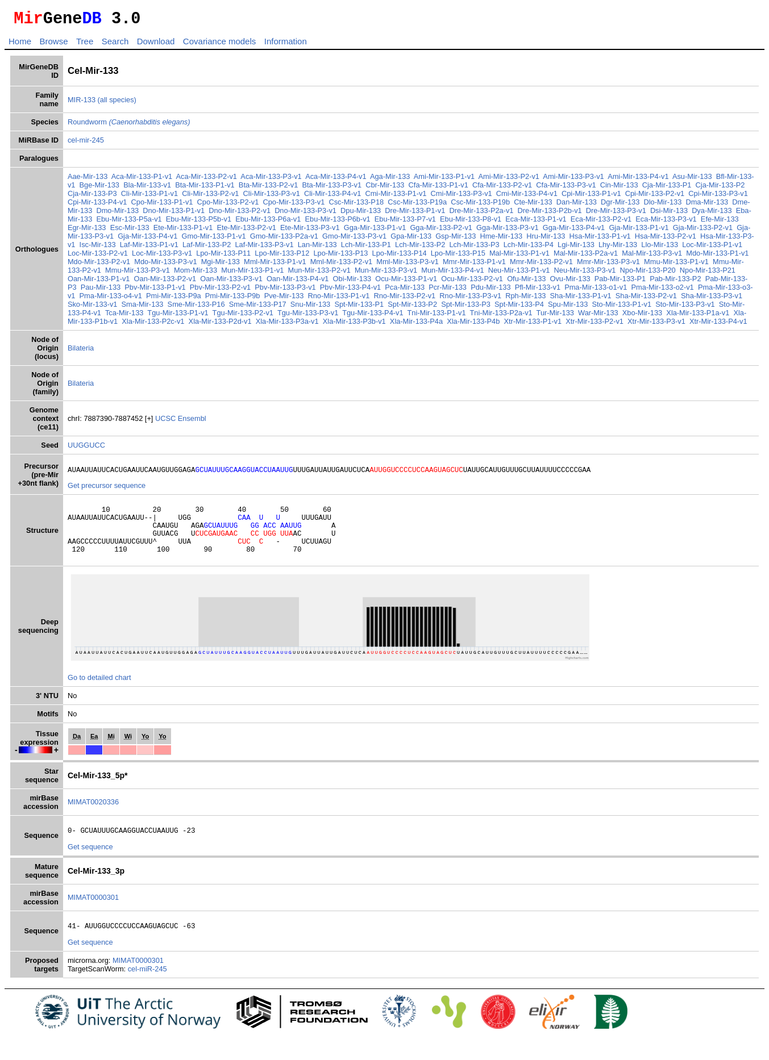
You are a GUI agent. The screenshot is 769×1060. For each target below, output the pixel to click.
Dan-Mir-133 (576, 205)
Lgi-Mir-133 (576, 248)
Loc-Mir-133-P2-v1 (98, 256)
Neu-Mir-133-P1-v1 (519, 273)
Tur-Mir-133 (555, 316)
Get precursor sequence (107, 490)
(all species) (117, 103)
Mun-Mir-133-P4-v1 (452, 273)
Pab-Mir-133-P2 (675, 282)
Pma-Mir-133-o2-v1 (662, 290)
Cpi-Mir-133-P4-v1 (97, 205)
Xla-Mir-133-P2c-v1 (153, 324)
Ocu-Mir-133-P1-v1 (406, 282)
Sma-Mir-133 (143, 307)
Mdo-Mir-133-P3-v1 (165, 265)
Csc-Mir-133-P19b (480, 205)
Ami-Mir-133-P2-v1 (509, 180)
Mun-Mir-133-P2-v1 (319, 273)
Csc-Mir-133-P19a (417, 205)
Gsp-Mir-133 (455, 239)
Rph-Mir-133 (525, 299)
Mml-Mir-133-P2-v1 (341, 265)
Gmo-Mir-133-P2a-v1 (284, 239)
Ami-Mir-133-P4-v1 (638, 180)
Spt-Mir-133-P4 (519, 307)
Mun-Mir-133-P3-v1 (386, 273)
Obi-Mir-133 (352, 282)
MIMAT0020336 (93, 817)
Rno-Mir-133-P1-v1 (338, 299)
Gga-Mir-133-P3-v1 (507, 231)
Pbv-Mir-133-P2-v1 (220, 290)
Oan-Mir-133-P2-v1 (165, 282)
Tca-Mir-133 (124, 316)
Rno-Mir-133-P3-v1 (470, 299)
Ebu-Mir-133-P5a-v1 (128, 222)
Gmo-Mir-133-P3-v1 (354, 239)
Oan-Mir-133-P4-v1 (298, 282)
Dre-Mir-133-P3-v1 (616, 214)
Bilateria (81, 351)
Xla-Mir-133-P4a (416, 324)
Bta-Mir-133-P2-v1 (268, 188)
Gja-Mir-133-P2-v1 (703, 231)
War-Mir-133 (598, 316)
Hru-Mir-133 (545, 239)
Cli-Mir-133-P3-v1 (271, 197)
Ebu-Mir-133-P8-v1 (470, 222)
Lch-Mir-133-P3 (474, 248)
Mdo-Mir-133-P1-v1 (717, 256)
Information (285, 44)
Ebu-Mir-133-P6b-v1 (337, 222)
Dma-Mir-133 (706, 205)
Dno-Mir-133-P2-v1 (240, 214)
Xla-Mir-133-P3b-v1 (354, 324)
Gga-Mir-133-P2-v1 (441, 231)
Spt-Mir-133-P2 (412, 307)
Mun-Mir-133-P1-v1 (252, 273)
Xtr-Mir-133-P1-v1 (533, 324)
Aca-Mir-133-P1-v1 (141, 180)
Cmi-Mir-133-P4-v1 (527, 197)
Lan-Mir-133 (317, 248)
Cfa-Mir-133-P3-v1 (566, 188)
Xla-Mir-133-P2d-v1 (220, 324)
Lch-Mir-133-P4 (529, 248)
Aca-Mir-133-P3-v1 (270, 180)
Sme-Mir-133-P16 (196, 307)
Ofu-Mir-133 (526, 282)
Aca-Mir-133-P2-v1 (206, 180)
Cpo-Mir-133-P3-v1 (294, 205)
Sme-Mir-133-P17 (257, 307)
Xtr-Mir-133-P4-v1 (718, 324)
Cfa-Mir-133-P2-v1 (502, 188)
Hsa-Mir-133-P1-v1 (600, 239)
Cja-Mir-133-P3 (92, 197)
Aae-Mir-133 (87, 180)
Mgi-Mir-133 (220, 265)
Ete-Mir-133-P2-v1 (246, 231)
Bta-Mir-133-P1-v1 (205, 188)
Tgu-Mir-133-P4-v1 (372, 316)
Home (20, 44)
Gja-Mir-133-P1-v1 (638, 231)
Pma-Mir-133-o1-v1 (595, 290)
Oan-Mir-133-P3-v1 (231, 282)
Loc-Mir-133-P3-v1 (162, 256)
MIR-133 (81, 103)
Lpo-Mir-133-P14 (399, 256)
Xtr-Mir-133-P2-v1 (594, 324)
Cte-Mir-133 (533, 205)
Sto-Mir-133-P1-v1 (621, 307)
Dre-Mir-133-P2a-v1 (481, 214)
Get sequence (90, 863)
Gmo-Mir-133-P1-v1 (214, 239)
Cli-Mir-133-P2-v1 (210, 197)
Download (156, 44)
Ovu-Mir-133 (570, 282)
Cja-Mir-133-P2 (720, 188)
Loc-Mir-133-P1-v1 (712, 248)
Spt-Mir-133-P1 (359, 307)
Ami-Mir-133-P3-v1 (573, 180)
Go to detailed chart (99, 692)
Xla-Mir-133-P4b (473, 324)
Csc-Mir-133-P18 (356, 205)
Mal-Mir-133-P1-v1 (519, 256)
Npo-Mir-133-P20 (648, 273)
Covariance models (219, 44)
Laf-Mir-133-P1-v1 (149, 248)
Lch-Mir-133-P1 (366, 248)
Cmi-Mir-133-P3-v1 (461, 197)
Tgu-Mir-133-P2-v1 (243, 316)
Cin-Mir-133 (619, 188)
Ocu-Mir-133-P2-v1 (472, 282)
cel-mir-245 (86, 143)
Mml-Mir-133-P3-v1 (407, 265)
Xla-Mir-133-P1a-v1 (697, 316)
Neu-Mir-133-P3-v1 (585, 273)
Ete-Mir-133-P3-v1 (310, 231)
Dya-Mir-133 (711, 214)
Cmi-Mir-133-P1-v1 (395, 197)
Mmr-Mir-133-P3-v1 (608, 265)
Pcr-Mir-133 (448, 290)
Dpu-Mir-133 (360, 214)
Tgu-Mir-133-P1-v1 (177, 316)
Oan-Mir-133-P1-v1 (99, 282)
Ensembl (192, 422)
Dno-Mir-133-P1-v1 (174, 214)
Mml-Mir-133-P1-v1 (275, 265)
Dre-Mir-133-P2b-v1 (550, 214)
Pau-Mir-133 (100, 290)
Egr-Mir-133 (87, 231)
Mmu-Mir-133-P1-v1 (676, 265)
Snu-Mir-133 (310, 307)
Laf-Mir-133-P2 (206, 248)
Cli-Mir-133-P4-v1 (332, 197)
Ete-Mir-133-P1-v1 (183, 231)
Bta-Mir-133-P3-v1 (332, 188)
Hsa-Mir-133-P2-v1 (665, 239)
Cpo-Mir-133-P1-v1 (162, 205)
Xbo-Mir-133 (642, 316)
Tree (84, 44)
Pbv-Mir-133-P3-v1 (285, 290)
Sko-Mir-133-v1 (92, 307)
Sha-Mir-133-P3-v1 (711, 299)
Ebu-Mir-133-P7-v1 (405, 222)
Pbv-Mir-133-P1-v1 (154, 290)
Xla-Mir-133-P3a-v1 (287, 324)
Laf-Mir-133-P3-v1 (264, 248)
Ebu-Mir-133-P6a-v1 (268, 222)
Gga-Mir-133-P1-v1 (375, 231)
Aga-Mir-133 (390, 180)
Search (115, 44)
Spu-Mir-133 (568, 307)
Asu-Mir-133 (692, 180)
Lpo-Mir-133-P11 (223, 256)
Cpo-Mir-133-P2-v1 (228, 205)
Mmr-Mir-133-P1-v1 (474, 265)
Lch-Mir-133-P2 (420, 248)
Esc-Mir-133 (129, 231)
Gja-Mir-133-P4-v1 (147, 239)
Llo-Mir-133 (659, 248)
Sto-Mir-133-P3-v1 (685, 307)
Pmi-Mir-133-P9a (173, 299)
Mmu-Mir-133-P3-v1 (137, 273)
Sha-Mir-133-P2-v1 (646, 299)
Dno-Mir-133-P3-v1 (305, 214)
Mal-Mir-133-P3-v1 (652, 256)
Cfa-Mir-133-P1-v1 (438, 188)
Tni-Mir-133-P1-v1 (436, 316)
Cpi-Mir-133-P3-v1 (718, 197)
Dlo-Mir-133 (662, 205)
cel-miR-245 (147, 987)
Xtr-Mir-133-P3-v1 (656, 324)
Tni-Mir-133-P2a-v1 (500, 316)
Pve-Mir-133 (284, 299)
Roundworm (129, 125)
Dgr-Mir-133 (620, 205)
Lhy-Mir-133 (617, 248)
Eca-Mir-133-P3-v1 (665, 222)
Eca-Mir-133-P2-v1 (601, 222)
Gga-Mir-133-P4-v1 (574, 231)
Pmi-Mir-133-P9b (232, 299)
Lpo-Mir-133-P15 (458, 256)
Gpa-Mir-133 (410, 239)
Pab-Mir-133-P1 (620, 282)
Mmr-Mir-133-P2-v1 (541, 265)
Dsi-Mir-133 (669, 214)
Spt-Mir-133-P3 (466, 307)
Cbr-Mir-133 (384, 188)
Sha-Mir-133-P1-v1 (581, 299)
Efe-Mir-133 (720, 222)
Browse (53, 44)
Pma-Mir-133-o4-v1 (111, 299)
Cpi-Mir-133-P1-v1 (591, 197)
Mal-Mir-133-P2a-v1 (586, 256)
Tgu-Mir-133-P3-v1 (307, 316)
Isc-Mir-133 (98, 248)
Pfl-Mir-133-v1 (537, 290)
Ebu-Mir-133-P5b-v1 (198, 222)
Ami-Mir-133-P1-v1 (444, 180)
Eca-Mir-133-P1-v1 (535, 222)
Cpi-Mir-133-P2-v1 (655, 197)
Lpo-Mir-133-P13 (340, 256)
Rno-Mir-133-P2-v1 (404, 299)
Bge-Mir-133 (99, 188)
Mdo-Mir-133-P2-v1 (99, 265)
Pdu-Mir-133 (490, 290)
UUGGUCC (86, 448)
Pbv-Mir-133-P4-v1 (350, 290)
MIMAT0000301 (93, 914)
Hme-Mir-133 (501, 239)
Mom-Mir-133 (195, 273)
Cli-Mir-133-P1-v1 (149, 197)
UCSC (166, 422)
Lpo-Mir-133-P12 (282, 256)
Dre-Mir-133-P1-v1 (415, 214)
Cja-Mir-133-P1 (667, 188)
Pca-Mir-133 (405, 290)
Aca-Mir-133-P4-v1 (335, 180)
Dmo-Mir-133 (117, 214)
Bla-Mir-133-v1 (147, 188)
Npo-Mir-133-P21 (707, 273)
